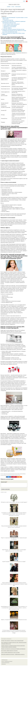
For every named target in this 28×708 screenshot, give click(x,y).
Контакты (3, 661)
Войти (24, 1)
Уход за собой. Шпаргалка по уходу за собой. (10, 652)
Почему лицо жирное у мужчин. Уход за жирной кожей (12, 640)
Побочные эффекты (22, 473)
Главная (8, 6)
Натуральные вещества (8, 20)
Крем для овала (17, 473)
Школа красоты (14, 4)
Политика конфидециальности (5, 662)
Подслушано (18, 6)
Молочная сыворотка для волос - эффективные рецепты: (13, 654)
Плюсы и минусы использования (10, 25)
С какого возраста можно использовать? (11, 24)
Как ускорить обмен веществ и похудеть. (9, 650)
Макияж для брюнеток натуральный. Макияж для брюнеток (13, 648)
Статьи (12, 6)
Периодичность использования (9, 26)
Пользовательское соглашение (8, 661)
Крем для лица (6, 473)
